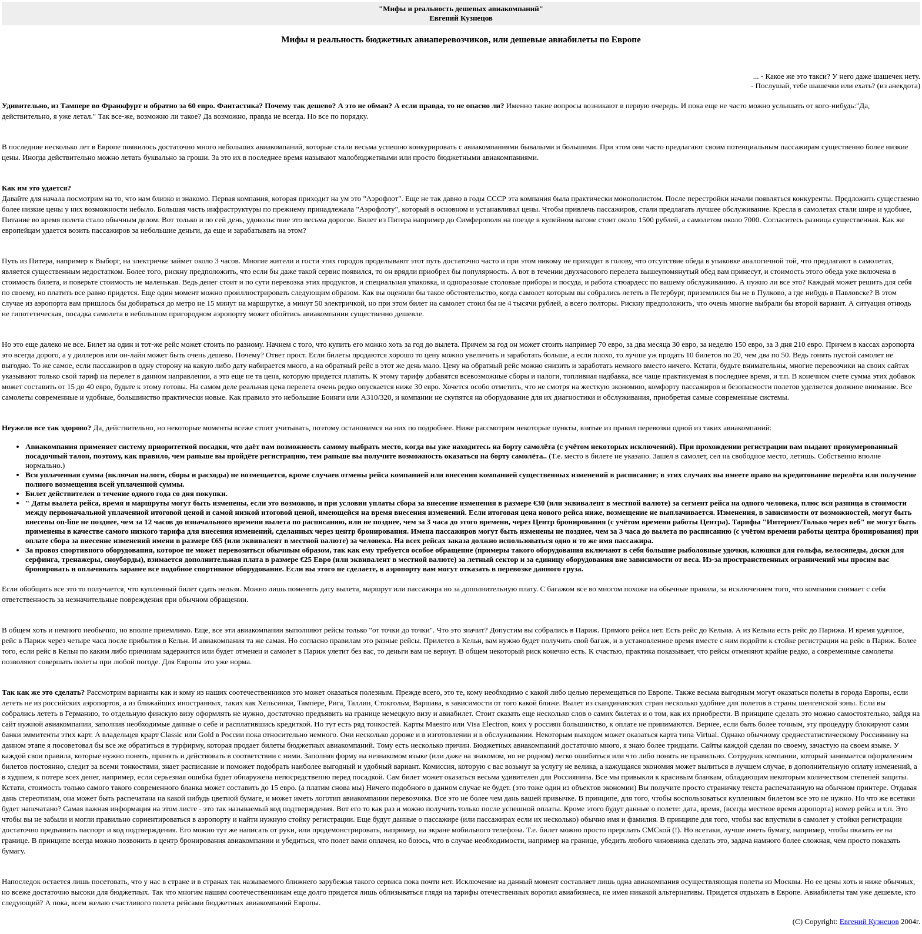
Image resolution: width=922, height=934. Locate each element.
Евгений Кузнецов (869, 921)
